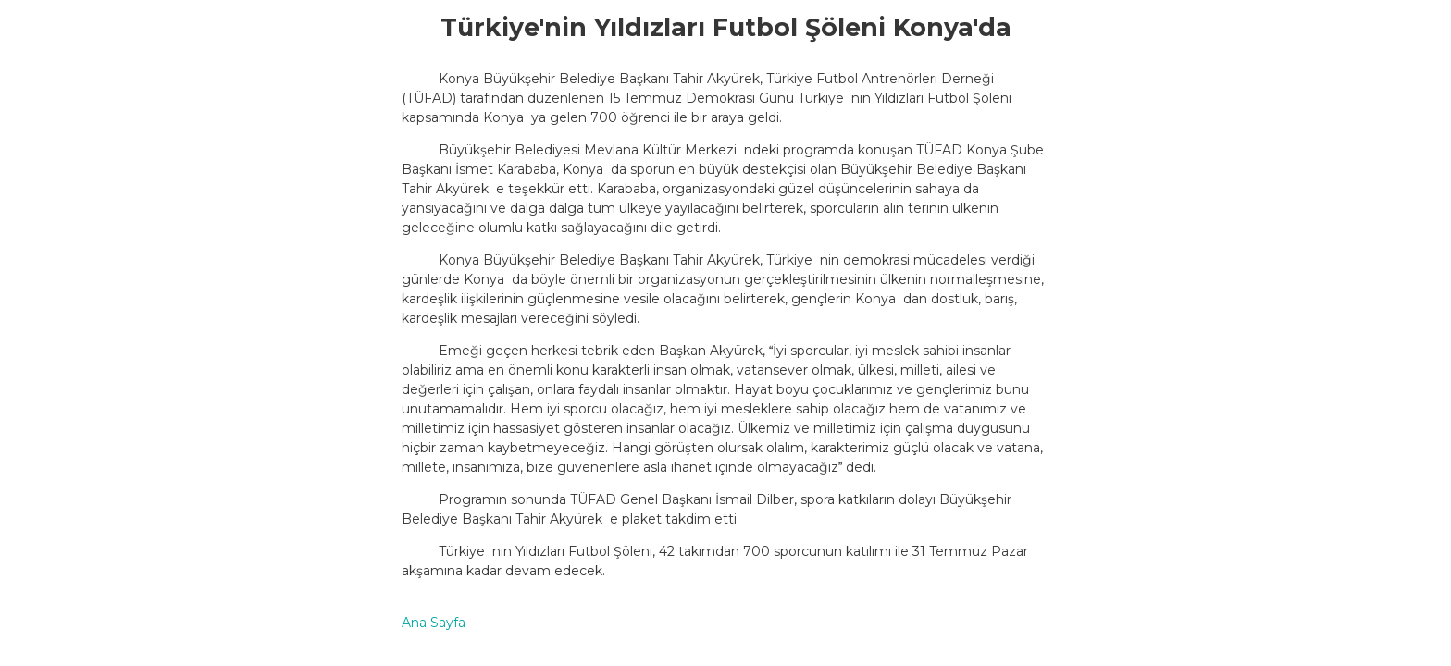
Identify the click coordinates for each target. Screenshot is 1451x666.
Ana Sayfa (433, 622)
